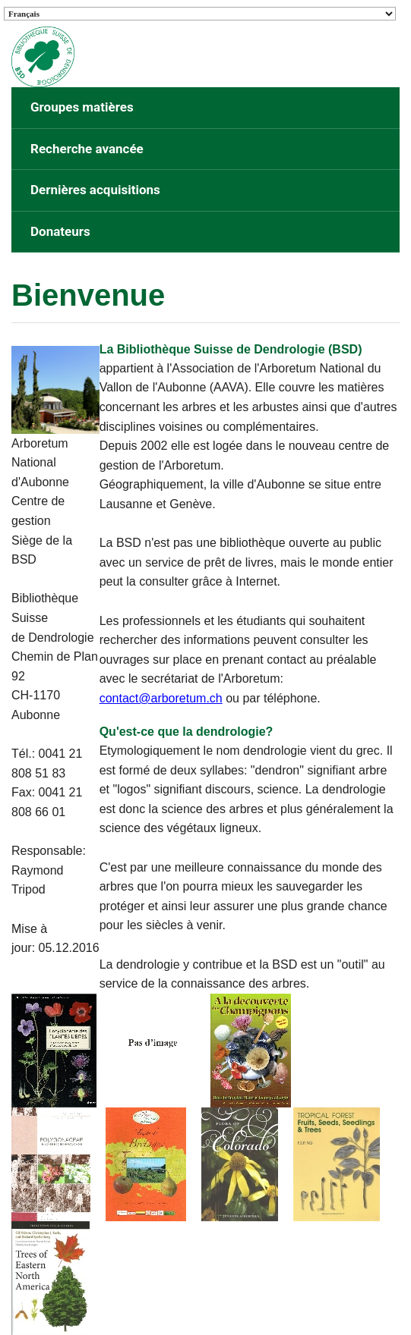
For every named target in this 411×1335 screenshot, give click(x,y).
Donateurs (60, 231)
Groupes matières (82, 107)
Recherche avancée (87, 148)
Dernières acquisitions (95, 189)
